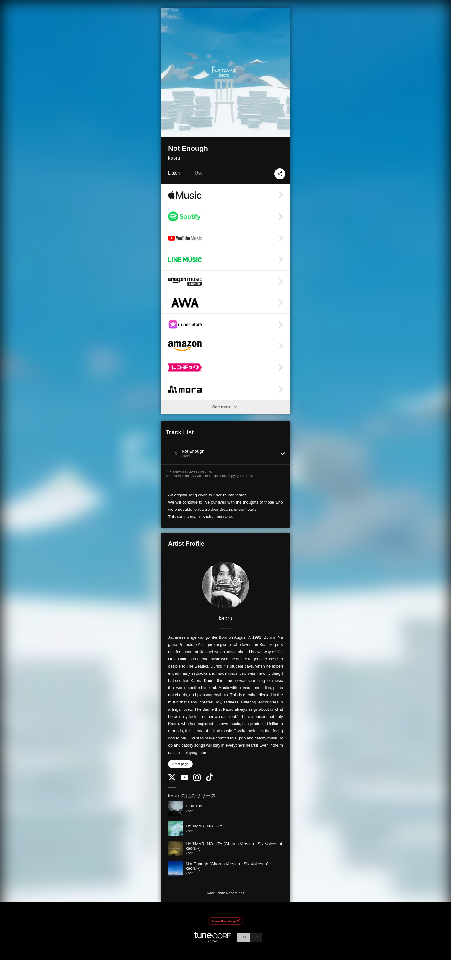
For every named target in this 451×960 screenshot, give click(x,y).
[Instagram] (197, 779)
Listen (174, 172)
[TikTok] (209, 780)
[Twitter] (172, 779)
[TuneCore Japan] (213, 939)
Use (199, 172)
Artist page (180, 764)
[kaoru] (225, 585)
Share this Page (225, 921)
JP (255, 937)
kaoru (174, 157)
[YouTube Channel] (184, 778)
